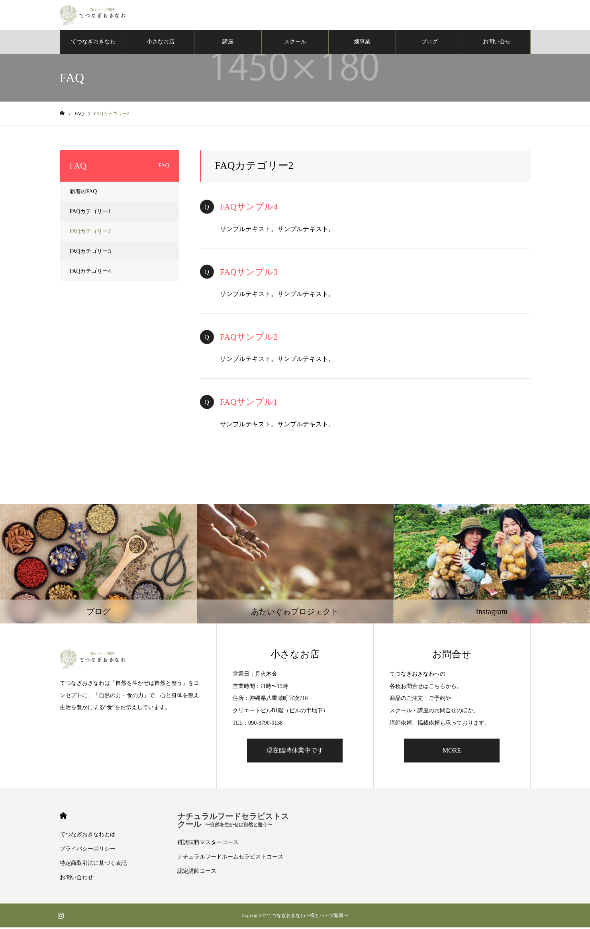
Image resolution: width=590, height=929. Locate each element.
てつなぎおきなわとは (88, 836)
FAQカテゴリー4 (90, 273)
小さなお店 (160, 44)
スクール (295, 44)
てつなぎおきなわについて (93, 48)
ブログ (429, 44)
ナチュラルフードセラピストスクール (233, 821)
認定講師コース (196, 873)
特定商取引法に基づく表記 (93, 865)
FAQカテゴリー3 (90, 253)
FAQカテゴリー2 (90, 233)
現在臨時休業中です (294, 752)
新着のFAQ (83, 193)
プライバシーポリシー (88, 850)
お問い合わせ (76, 879)
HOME (63, 817)
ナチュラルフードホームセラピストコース (230, 858)
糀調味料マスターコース (208, 844)
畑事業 (362, 44)
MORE (452, 752)
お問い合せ (497, 44)
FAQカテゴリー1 (90, 213)
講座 (227, 44)
